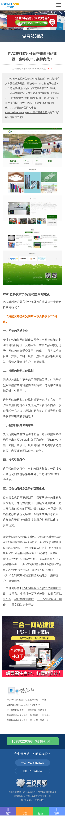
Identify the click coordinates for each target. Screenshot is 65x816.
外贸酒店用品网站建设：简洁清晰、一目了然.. (28, 715)
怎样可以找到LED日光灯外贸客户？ (23, 705)
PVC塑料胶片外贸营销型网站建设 (26, 294)
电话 (24, 811)
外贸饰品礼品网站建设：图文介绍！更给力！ (28, 720)
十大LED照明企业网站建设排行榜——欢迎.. (27, 699)
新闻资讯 (16, 68)
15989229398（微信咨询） (32, 741)
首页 (8, 811)
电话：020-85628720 (32, 762)
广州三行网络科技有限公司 (38, 796)
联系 (57, 811)
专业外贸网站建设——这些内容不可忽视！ (26, 710)
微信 (41, 811)
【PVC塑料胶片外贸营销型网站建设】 (26, 78)
